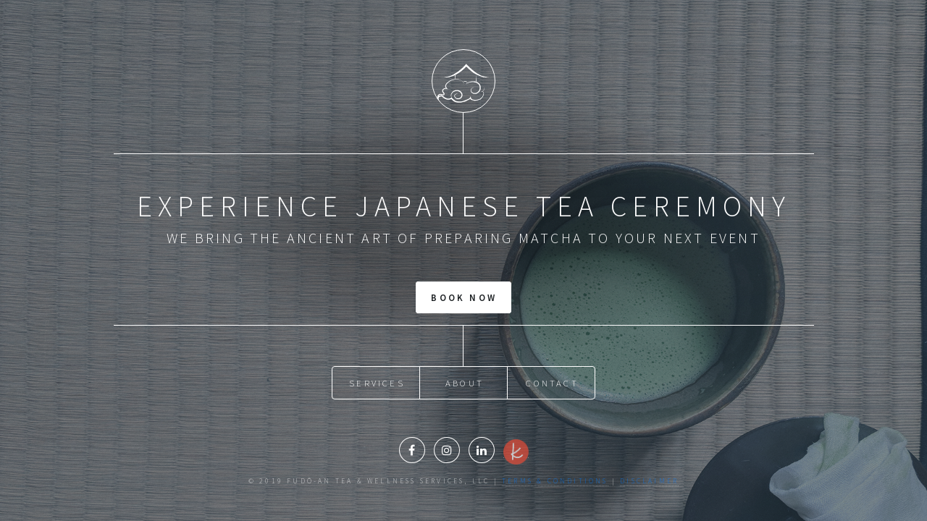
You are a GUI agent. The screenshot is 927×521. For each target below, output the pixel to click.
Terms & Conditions (555, 481)
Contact (552, 383)
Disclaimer (649, 481)
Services (377, 383)
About (464, 383)
